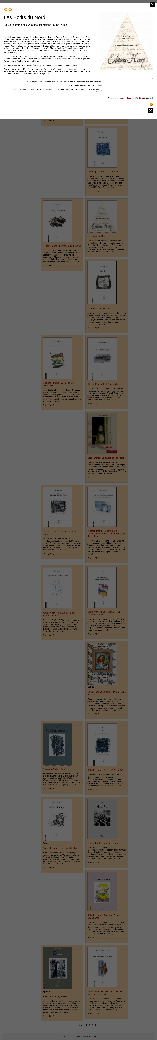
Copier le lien (147, 98)
